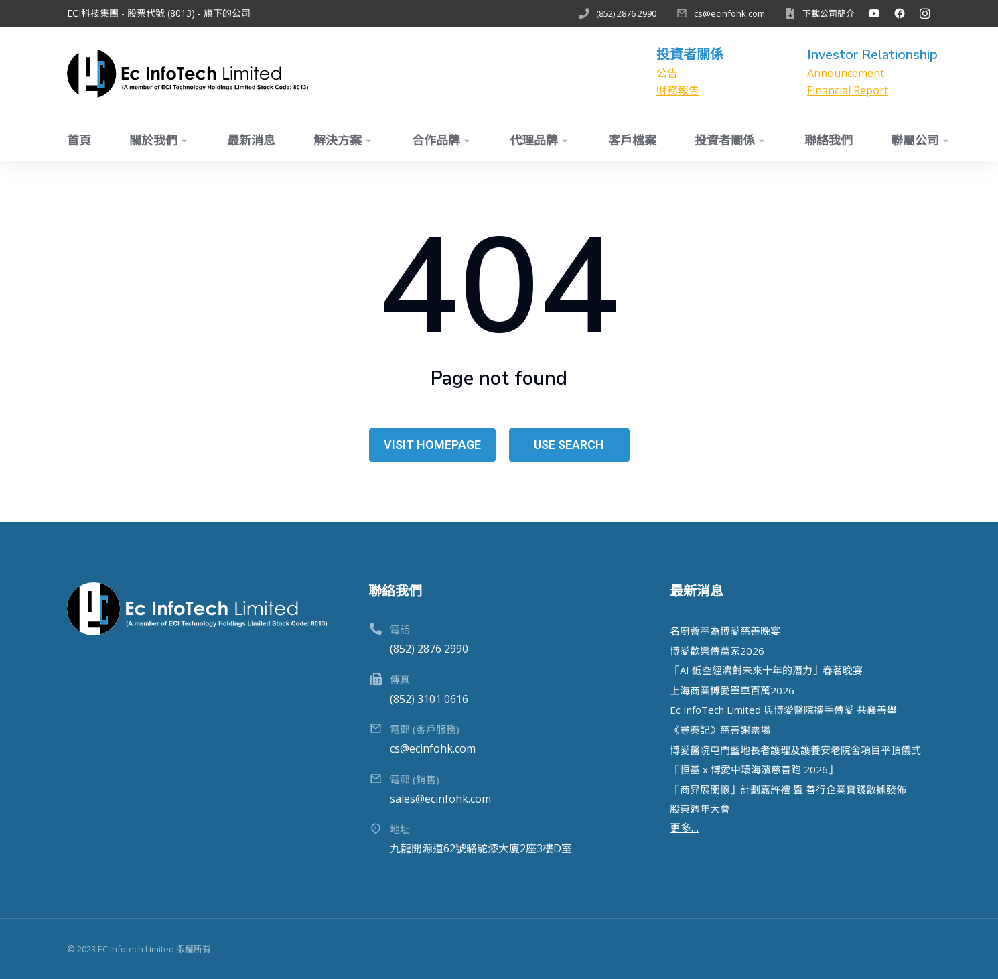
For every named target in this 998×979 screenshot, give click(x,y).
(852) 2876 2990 (626, 13)
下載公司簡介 (828, 13)
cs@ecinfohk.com (729, 13)
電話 (400, 629)
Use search (569, 445)
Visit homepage (432, 445)
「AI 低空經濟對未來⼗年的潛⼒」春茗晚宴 (766, 670)
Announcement (845, 73)
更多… (684, 827)
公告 (667, 73)
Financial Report (847, 90)
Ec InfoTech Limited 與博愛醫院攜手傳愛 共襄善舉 (783, 709)
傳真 (400, 679)
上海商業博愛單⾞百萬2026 (732, 690)
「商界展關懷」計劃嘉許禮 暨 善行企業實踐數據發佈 (788, 789)
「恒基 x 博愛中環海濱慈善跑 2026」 (754, 769)
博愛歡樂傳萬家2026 (717, 650)
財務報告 (677, 90)
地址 (400, 829)
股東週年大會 (700, 808)
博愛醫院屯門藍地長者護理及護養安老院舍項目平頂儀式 (795, 750)
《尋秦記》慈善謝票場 (720, 729)
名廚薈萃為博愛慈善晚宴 (725, 630)
